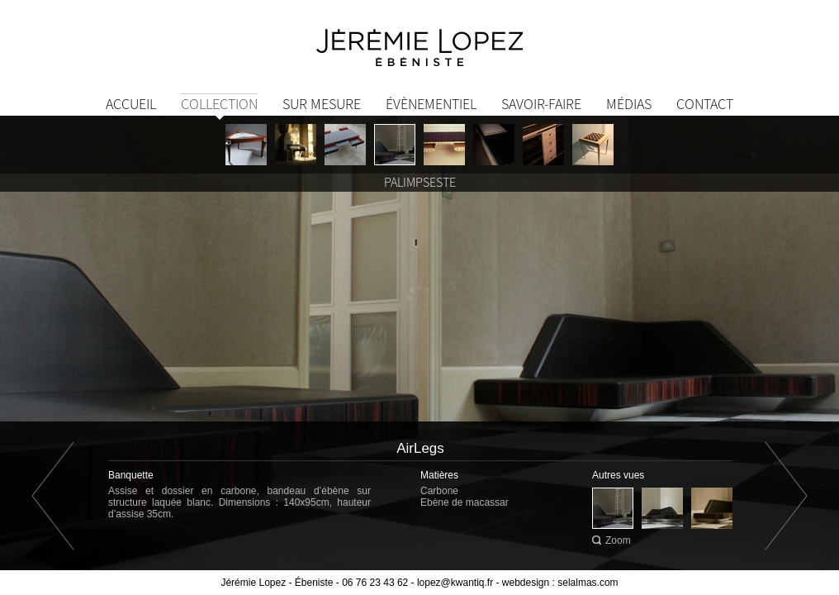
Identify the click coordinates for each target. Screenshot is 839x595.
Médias (629, 103)
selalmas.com (587, 582)
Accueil (131, 103)
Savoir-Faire (541, 103)
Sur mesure (321, 103)
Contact (704, 103)
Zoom (618, 540)
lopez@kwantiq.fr (455, 582)
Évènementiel (431, 103)
